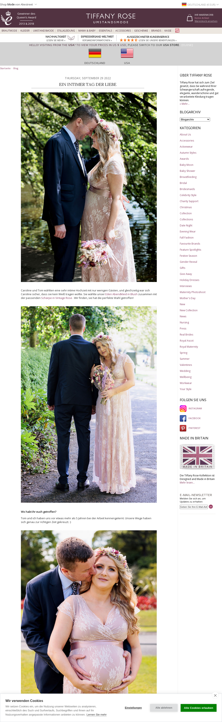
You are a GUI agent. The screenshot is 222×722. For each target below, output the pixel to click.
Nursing (184, 322)
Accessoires (123, 30)
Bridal (183, 183)
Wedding (185, 371)
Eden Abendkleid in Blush (121, 294)
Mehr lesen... (187, 482)
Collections (186, 219)
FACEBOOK (190, 418)
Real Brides (186, 334)
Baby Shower (187, 171)
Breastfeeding (188, 177)
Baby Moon (186, 165)
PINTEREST (190, 428)
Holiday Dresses (189, 280)
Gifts (182, 268)
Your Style (185, 389)
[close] (215, 695)
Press (183, 328)
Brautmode (9, 30)
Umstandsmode (43, 30)
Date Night (186, 225)
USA (127, 63)
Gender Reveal (188, 262)
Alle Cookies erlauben (198, 707)
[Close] (187, 45)
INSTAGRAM (191, 408)
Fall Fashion (187, 237)
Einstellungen (133, 707)
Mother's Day (187, 298)
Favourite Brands (190, 243)
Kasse (168, 30)
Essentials (105, 30)
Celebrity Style (188, 195)
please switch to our (153, 45)
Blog (15, 68)
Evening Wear (188, 231)
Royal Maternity (189, 346)
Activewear (186, 146)
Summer (185, 359)
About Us (185, 134)
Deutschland (94, 63)
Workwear (186, 383)
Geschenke (141, 30)
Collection (186, 213)
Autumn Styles (188, 152)
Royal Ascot (187, 340)
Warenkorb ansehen (206, 21)
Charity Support (189, 201)
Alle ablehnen (164, 707)
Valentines (186, 365)
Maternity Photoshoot (192, 292)
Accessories (187, 140)
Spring (183, 353)
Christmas (186, 207)
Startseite (5, 68)
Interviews (186, 286)
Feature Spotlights (190, 249)
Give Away (186, 274)
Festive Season (188, 256)
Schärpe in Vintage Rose (56, 298)
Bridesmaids (187, 189)
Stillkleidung (66, 30)
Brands (156, 30)
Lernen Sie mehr (97, 714)
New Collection (189, 310)
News (183, 316)
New (182, 304)
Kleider (25, 30)
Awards (184, 159)
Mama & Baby (87, 30)
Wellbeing (185, 377)
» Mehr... (185, 104)
